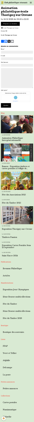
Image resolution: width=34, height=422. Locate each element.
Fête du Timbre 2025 (11, 203)
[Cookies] (4, 418)
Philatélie (7, 417)
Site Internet (4, 62)
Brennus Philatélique (12, 269)
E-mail (3, 55)
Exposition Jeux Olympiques (16, 290)
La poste (7, 375)
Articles (6, 276)
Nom (2, 49)
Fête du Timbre (10, 304)
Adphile (6, 360)
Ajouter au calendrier (10, 23)
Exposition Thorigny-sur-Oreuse (17, 229)
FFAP (5, 346)
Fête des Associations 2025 (14, 195)
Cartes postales (10, 402)
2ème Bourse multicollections (16, 297)
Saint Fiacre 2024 (10, 256)
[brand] (14, 2)
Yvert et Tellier (10, 353)
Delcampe (7, 368)
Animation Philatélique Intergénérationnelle (12, 139)
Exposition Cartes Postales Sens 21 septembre (16, 246)
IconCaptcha (15, 101)
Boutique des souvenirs (13, 332)
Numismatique (9, 410)
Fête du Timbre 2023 (12, 318)
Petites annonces (10, 389)
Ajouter (5, 105)
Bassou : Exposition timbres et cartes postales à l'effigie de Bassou (16, 167)
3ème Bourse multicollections (16, 311)
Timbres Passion (9, 237)
